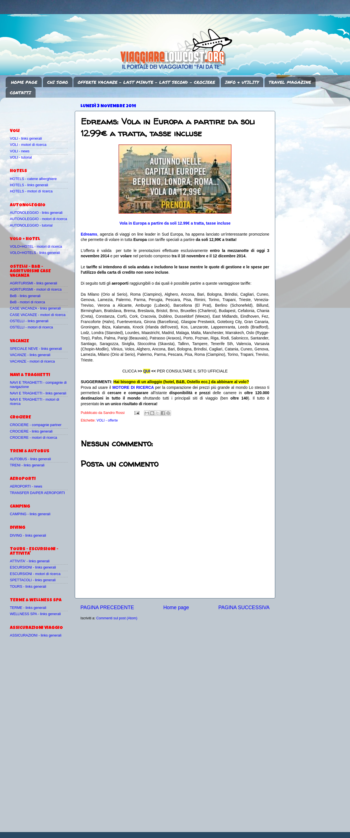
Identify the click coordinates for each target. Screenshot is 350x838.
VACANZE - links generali (30, 355)
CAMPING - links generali (30, 514)
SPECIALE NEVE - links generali (36, 349)
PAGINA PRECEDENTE (107, 607)
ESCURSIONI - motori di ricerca (35, 574)
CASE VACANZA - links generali (35, 308)
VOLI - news (19, 151)
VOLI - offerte (107, 420)
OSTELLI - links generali (29, 321)
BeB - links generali (25, 296)
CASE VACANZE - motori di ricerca (37, 315)
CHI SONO (57, 82)
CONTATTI (20, 92)
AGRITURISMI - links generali (33, 283)
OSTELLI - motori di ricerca (31, 327)
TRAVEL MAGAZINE (290, 82)
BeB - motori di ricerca (27, 302)
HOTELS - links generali (29, 185)
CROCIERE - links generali (31, 431)
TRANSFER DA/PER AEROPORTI (37, 493)
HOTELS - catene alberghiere (33, 179)
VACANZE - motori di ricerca (32, 361)
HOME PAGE (24, 82)
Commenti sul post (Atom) (116, 618)
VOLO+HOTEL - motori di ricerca (36, 247)
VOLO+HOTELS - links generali (35, 253)
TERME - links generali (28, 608)
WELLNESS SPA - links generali (35, 614)
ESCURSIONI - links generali (33, 567)
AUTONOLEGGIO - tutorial (31, 225)
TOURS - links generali (28, 587)
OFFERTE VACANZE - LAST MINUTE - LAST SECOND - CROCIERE (146, 82)
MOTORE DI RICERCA (133, 387)
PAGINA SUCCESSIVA (244, 607)
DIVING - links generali (28, 536)
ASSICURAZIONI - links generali (36, 635)
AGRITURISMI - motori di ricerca (36, 289)
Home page (176, 607)
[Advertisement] (43, 110)
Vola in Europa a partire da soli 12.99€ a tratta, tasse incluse (174, 223)
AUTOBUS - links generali (30, 459)
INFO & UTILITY (242, 82)
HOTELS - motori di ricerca (31, 191)
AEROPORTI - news (26, 486)
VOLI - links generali (26, 139)
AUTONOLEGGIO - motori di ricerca (38, 219)
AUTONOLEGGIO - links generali (36, 213)
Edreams (89, 234)
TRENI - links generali (27, 465)
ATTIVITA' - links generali (30, 561)
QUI (146, 371)
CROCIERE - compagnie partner (36, 425)
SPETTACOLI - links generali (33, 580)
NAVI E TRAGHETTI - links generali (38, 393)
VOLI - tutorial (21, 157)
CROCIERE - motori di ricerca (33, 438)
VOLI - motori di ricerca (28, 145)
